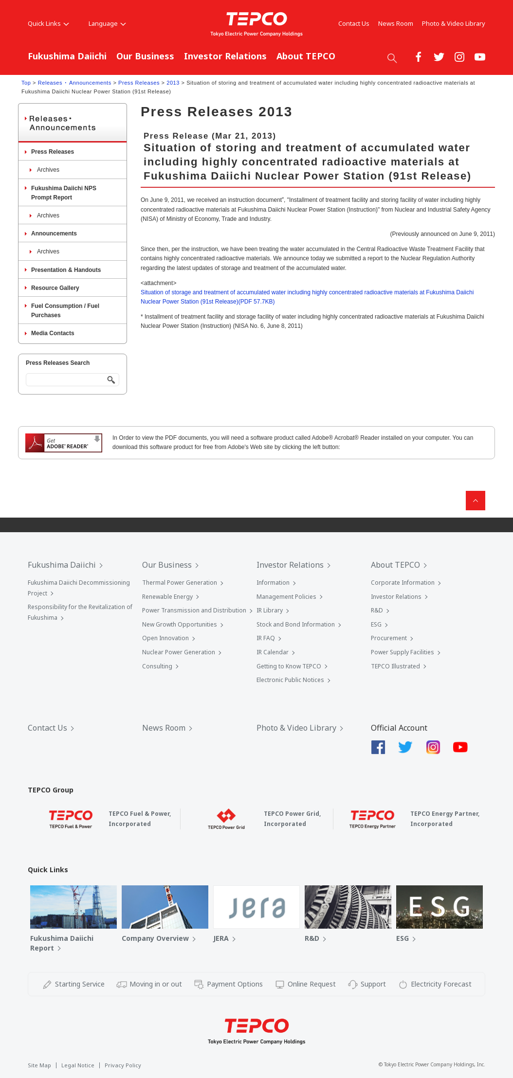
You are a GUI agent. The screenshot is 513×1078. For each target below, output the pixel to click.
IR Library (269, 610)
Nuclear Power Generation (178, 652)
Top (26, 83)
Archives (48, 169)
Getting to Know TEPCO (288, 666)
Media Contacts (52, 333)
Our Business (145, 56)
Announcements (54, 233)
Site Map (39, 1065)
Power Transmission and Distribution (194, 610)
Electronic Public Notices (290, 680)
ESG (376, 624)
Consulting (157, 666)
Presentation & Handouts (66, 270)
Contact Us (353, 23)
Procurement (389, 638)
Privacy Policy (123, 1065)
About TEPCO (305, 56)
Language (107, 23)
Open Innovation (165, 638)
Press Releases (139, 83)
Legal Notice (77, 1065)
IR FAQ (265, 638)
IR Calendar (272, 652)
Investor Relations (225, 56)
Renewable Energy (167, 597)
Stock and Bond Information (295, 624)
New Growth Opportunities (179, 624)
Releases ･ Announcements (74, 83)
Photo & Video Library (453, 23)
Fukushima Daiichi (67, 56)
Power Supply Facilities (402, 652)
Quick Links (48, 23)
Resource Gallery (55, 288)
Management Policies (286, 597)
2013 (173, 83)
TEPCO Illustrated (395, 666)
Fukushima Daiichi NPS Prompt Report (63, 193)
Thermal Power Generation (179, 582)
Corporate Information (403, 582)
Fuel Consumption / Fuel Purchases (65, 311)
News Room (395, 23)
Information (273, 582)
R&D (377, 610)
